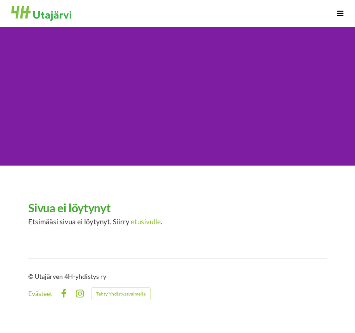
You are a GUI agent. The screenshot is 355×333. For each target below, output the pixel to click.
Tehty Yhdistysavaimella (121, 293)
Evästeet (40, 293)
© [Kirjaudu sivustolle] (31, 276)
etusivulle (146, 221)
